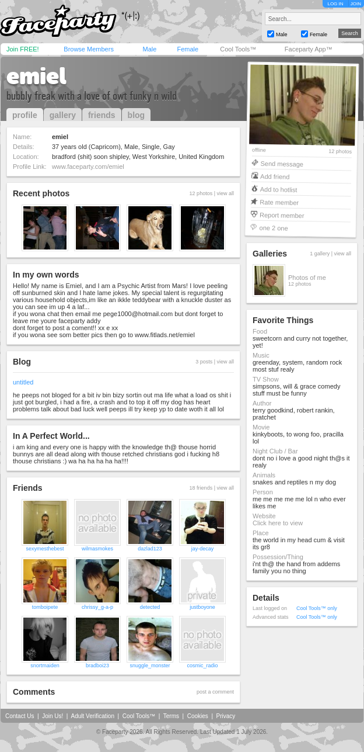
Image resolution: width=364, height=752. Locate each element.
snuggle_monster (150, 665)
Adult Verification (92, 716)
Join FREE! (22, 49)
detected (150, 607)
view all (225, 193)
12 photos (340, 151)
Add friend (274, 176)
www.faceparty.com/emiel (88, 166)
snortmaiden (45, 665)
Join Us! (52, 716)
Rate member (279, 202)
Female (187, 49)
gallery (63, 115)
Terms (171, 716)
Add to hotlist (279, 189)
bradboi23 (97, 665)
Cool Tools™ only (316, 608)
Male (149, 49)
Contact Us (19, 716)
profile (24, 115)
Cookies (197, 716)
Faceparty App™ (308, 49)
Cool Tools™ (238, 49)
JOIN (356, 3)
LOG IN (335, 3)
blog (136, 115)
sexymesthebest (45, 549)
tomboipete (45, 607)
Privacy (226, 716)
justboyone (202, 607)
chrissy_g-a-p (97, 607)
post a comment (215, 692)
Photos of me (307, 277)
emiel (36, 76)
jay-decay (202, 549)
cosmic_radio (202, 665)
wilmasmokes (97, 549)
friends (102, 115)
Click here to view (278, 522)
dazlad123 (150, 549)
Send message (281, 163)
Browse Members (89, 49)
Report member (282, 215)
